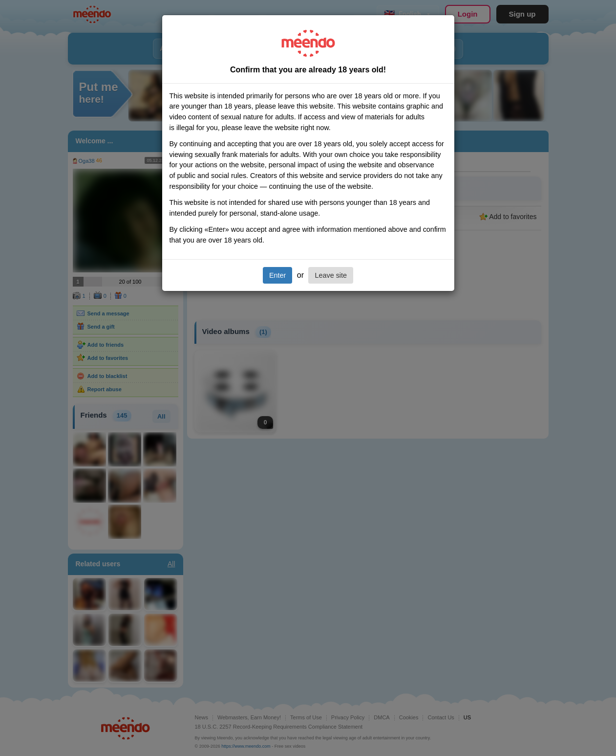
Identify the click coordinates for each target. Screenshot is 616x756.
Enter (277, 275)
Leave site (331, 275)
